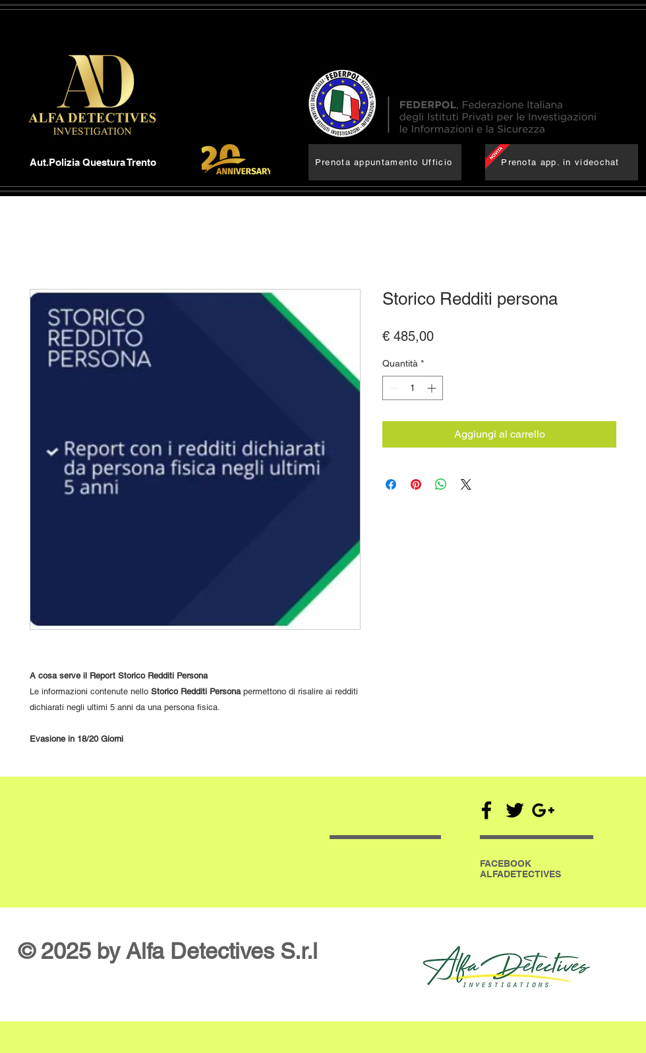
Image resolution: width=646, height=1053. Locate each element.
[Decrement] (392, 387)
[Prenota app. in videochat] (561, 162)
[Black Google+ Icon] (543, 810)
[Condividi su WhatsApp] (441, 484)
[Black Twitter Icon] (515, 810)
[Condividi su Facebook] (391, 484)
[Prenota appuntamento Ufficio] (384, 162)
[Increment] (433, 387)
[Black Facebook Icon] (486, 810)
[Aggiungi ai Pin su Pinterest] (416, 484)
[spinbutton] (413, 387)
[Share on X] (466, 484)
